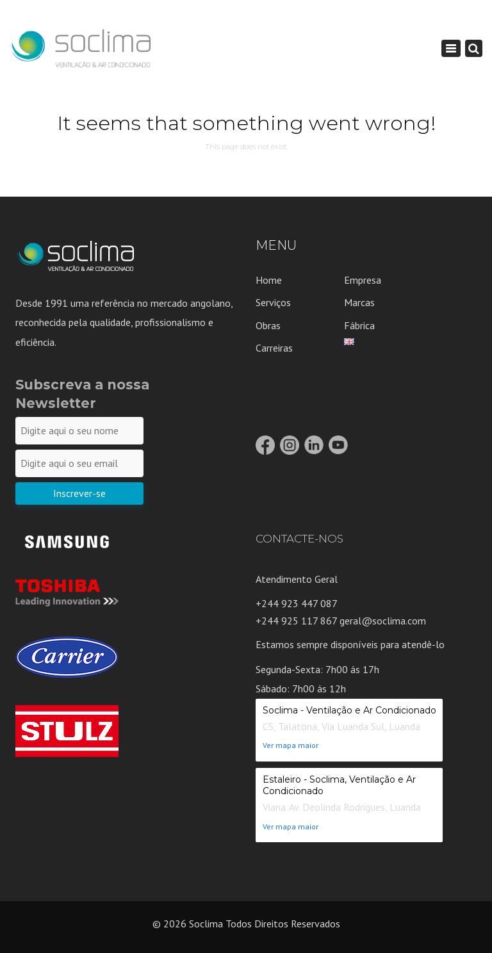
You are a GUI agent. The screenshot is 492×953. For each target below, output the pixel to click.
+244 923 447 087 (297, 603)
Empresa (362, 279)
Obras (268, 325)
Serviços (273, 302)
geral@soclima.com (383, 620)
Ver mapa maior (290, 745)
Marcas (359, 302)
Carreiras (274, 347)
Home (269, 279)
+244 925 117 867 (298, 620)
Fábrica (359, 325)
